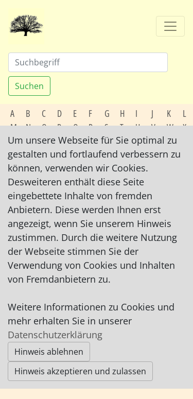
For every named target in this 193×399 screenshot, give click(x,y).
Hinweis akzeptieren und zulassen (80, 371)
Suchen (29, 86)
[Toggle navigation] (170, 26)
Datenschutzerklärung (55, 334)
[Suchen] (88, 62)
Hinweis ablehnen (48, 351)
